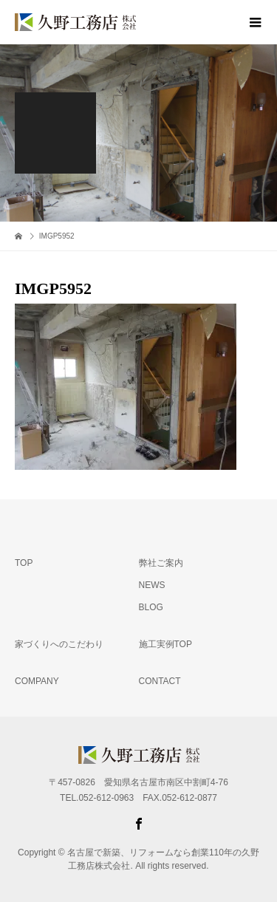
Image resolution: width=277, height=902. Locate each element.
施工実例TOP (165, 644)
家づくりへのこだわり (59, 644)
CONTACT (160, 681)
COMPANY (37, 681)
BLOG (151, 607)
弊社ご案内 (161, 563)
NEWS (152, 585)
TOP (24, 563)
